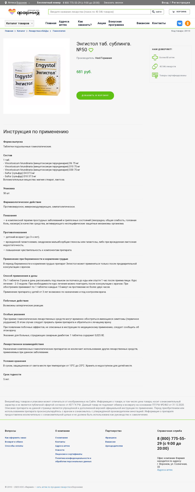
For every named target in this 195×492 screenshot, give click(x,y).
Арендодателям (114, 446)
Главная (51, 23)
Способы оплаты (14, 446)
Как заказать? (85, 23)
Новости (59, 450)
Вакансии (143, 23)
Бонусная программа (116, 23)
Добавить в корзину (95, 96)
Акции (102, 23)
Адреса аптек (64, 23)
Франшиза (110, 437)
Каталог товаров (17, 23)
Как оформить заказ (15, 437)
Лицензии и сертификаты (68, 454)
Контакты (159, 23)
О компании (61, 437)
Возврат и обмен (14, 442)
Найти (155, 11)
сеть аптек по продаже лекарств (53, 487)
